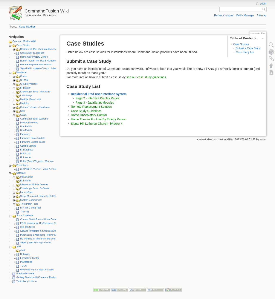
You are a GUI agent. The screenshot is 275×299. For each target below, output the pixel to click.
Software (21, 173)
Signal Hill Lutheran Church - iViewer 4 (40, 68)
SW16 (23, 114)
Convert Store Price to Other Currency (40, 219)
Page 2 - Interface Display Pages (97, 98)
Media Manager (245, 15)
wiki (19, 246)
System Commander (31, 200)
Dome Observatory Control (34, 56)
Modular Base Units (30, 99)
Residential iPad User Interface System (40, 49)
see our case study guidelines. (146, 77)
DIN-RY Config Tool (30, 207)
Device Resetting (29, 122)
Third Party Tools (29, 203)
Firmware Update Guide (32, 142)
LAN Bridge (26, 95)
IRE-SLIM (25, 153)
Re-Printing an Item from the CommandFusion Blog (47, 238)
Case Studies (27, 26)
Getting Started (28, 145)
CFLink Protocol (28, 84)
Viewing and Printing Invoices (35, 242)
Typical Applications (26, 281)
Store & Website (24, 215)
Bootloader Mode (25, 273)
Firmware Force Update (32, 138)
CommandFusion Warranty (34, 118)
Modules (24, 103)
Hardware (21, 72)
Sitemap (261, 15)
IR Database (26, 149)
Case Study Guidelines (32, 53)
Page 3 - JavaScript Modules (94, 102)
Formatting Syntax (29, 258)
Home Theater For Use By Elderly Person (42, 60)
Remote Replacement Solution (36, 64)
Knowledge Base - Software (34, 188)
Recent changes (223, 15)
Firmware (25, 134)
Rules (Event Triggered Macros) (36, 161)
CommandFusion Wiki (24, 41)
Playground (26, 262)
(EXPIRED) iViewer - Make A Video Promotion (44, 169)
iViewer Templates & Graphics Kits (38, 231)
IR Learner (25, 157)
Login (263, 3)
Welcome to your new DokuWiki (36, 269)
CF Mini (24, 80)
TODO (23, 265)
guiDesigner (26, 176)
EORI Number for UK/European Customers (42, 223)
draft (22, 250)
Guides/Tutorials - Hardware (35, 107)
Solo (22, 111)
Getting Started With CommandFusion (36, 277)
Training (24, 211)
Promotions (22, 165)
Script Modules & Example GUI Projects (41, 196)
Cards (23, 76)
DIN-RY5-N (26, 126)
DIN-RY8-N (26, 130)
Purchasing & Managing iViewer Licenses (42, 234)
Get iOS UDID (27, 227)
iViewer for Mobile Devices (34, 184)
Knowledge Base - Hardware (35, 91)
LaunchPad (26, 192)
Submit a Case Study (248, 48)
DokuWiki (25, 254)
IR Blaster (25, 87)
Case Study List (245, 52)
